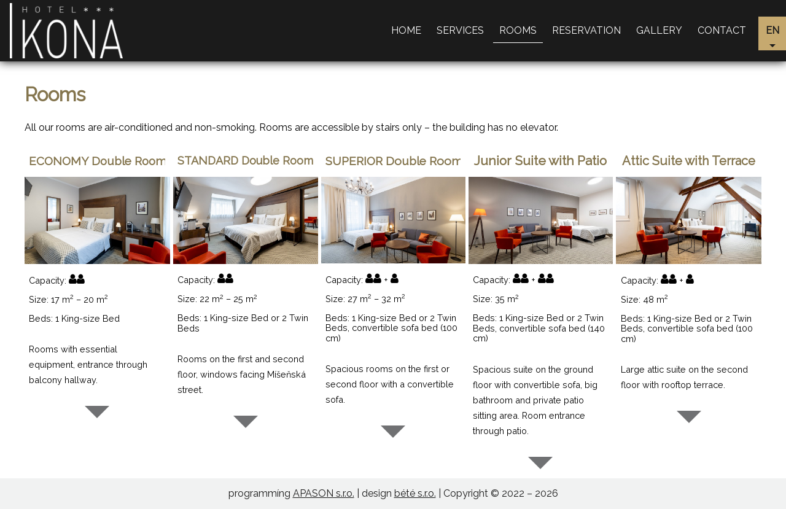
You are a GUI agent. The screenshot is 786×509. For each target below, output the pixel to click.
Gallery (659, 30)
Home (406, 30)
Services (460, 30)
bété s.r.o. (415, 493)
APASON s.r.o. (323, 493)
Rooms (518, 30)
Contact (722, 30)
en (772, 30)
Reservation (586, 30)
